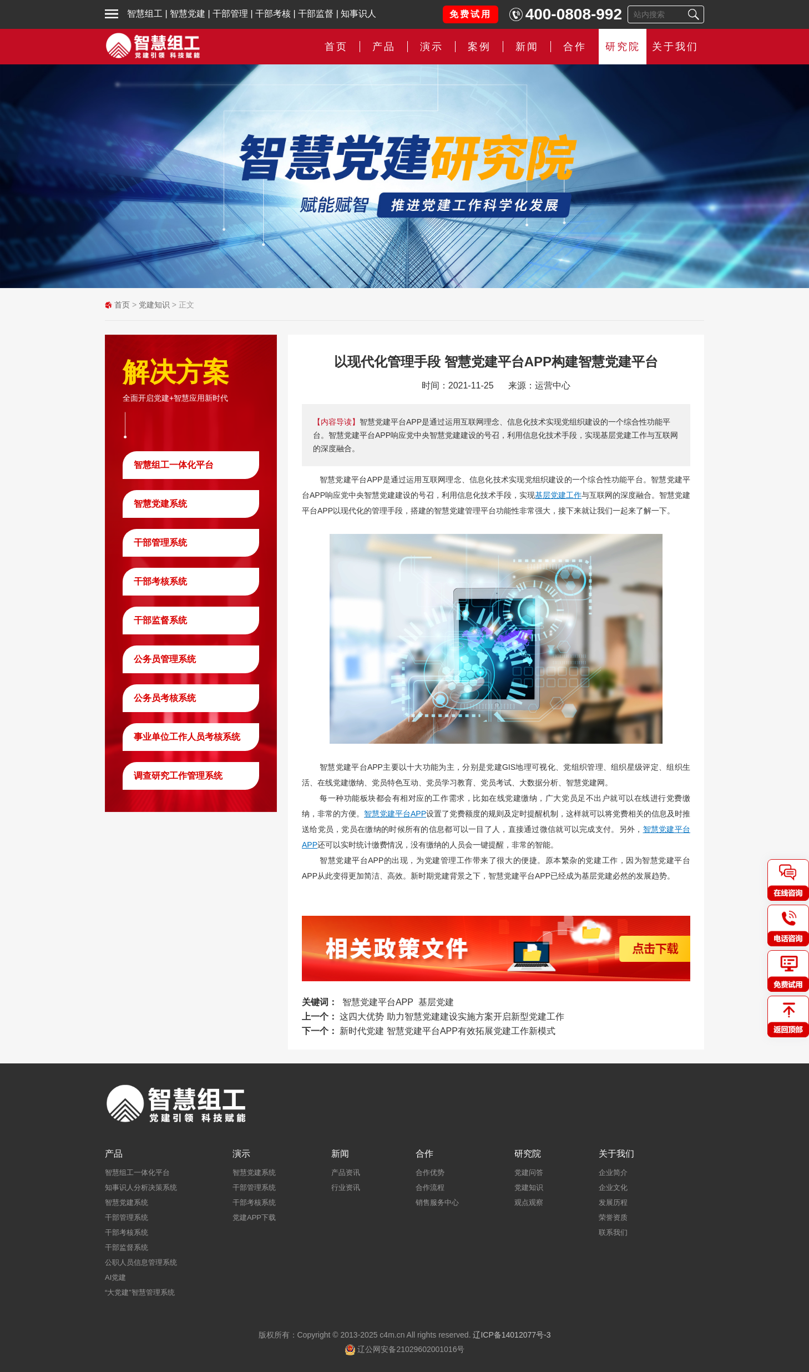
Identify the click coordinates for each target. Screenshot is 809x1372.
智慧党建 (187, 13)
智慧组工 (145, 13)
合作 (574, 46)
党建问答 (528, 1172)
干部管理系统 (160, 542)
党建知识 (154, 304)
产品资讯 (345, 1172)
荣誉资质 (613, 1217)
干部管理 (230, 13)
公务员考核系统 (165, 698)
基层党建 (436, 1002)
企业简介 (613, 1172)
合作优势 (430, 1172)
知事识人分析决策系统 (141, 1187)
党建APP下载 (254, 1217)
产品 (384, 46)
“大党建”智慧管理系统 (140, 1292)
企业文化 (613, 1187)
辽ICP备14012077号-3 (511, 1334)
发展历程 (613, 1202)
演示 (431, 46)
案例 (479, 46)
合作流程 (430, 1187)
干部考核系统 (160, 581)
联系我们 (613, 1232)
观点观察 (528, 1202)
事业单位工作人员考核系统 (187, 737)
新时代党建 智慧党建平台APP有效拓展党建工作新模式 (447, 1031)
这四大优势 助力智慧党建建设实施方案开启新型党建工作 (452, 1016)
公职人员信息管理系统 (141, 1262)
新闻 (527, 46)
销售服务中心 (437, 1202)
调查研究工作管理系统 (178, 775)
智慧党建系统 (160, 503)
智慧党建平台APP (395, 813)
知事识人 (358, 13)
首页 (336, 46)
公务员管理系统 (165, 659)
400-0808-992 (573, 14)
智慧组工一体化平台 (174, 465)
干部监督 (315, 13)
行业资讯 (345, 1187)
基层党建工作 (558, 495)
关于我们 (675, 46)
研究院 (622, 46)
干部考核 (273, 13)
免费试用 (470, 14)
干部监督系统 (160, 620)
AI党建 (115, 1277)
